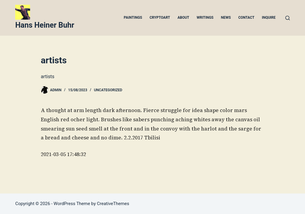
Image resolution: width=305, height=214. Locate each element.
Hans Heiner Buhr (44, 25)
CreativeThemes (113, 203)
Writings (205, 17)
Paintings (133, 17)
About (183, 17)
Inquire (269, 17)
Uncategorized (108, 90)
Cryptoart (160, 17)
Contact (246, 17)
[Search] (287, 18)
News (226, 17)
